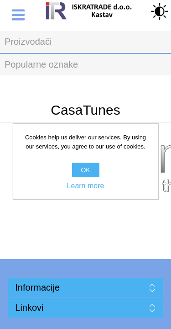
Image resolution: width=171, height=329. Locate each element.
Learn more (85, 186)
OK (85, 170)
